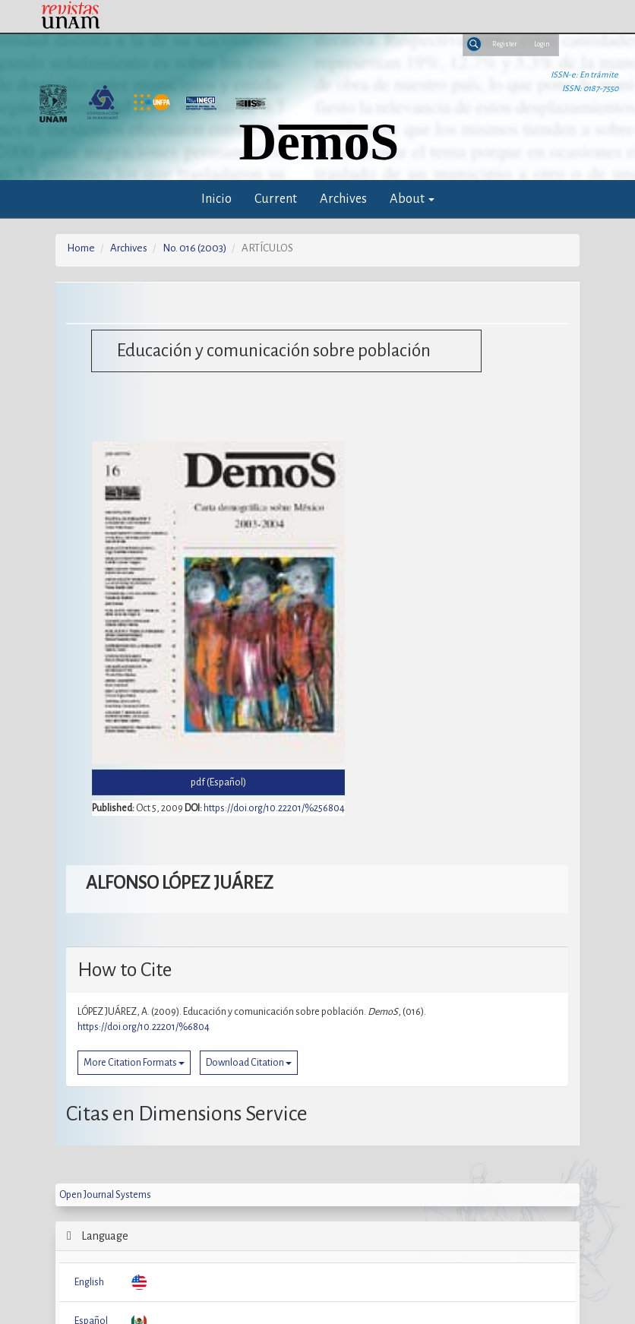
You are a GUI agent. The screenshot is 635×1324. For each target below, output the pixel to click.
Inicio (216, 198)
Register (504, 44)
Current (275, 198)
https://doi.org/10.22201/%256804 (274, 808)
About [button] (412, 198)
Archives (343, 198)
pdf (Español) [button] (218, 782)
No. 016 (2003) (194, 248)
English (89, 1282)
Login (542, 44)
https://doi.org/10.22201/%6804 (143, 1027)
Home (81, 248)
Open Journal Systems (105, 1195)
